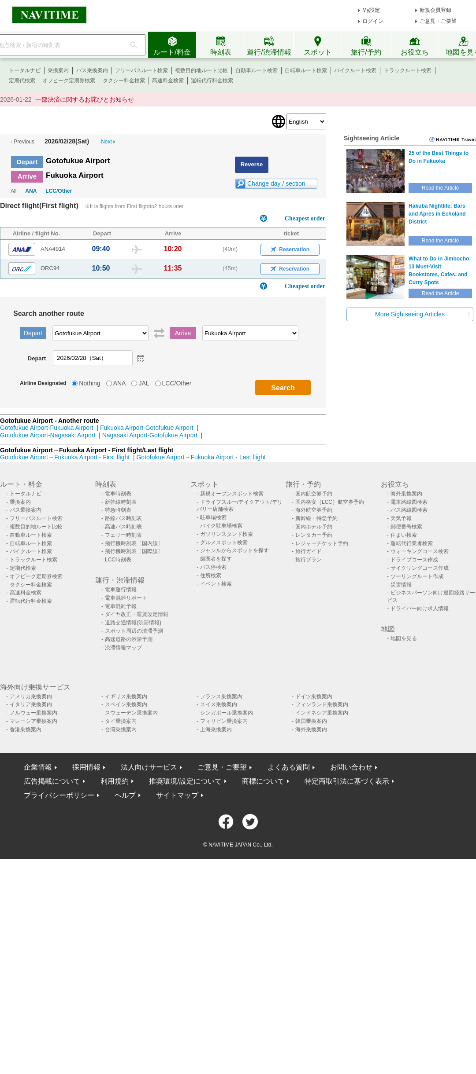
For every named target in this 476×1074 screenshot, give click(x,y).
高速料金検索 (168, 80)
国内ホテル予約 (313, 527)
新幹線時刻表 (121, 502)
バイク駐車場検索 (221, 526)
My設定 (371, 10)
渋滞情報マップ (123, 648)
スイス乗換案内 (218, 704)
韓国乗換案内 (311, 721)
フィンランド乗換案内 (321, 704)
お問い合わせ (351, 767)
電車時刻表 (118, 494)
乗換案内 (58, 70)
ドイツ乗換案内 (313, 696)
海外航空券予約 (313, 510)
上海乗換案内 (216, 729)
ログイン (372, 21)
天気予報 (401, 518)
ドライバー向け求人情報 (419, 608)
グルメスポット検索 (224, 542)
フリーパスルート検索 (141, 70)
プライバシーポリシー (59, 795)
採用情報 (86, 767)
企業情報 (38, 767)
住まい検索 (403, 535)
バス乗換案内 (92, 70)
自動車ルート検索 (256, 70)
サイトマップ (177, 795)
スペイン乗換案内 (126, 704)
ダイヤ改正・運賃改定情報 (136, 614)
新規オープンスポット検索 (232, 494)
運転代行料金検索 (212, 80)
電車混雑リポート (126, 598)
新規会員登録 (435, 10)
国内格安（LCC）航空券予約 (329, 502)
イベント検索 (216, 584)
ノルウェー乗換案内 (33, 713)
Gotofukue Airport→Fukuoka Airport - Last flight (200, 457)
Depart (27, 161)
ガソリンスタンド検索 (226, 534)
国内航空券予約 (313, 494)
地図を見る (403, 638)
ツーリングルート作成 (416, 576)
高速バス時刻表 (123, 527)
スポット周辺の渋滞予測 (134, 631)
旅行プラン (308, 560)
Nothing (89, 383)
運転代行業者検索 (411, 543)
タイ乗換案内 (121, 721)
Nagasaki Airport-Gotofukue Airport (149, 435)
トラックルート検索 (407, 70)
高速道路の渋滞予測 (128, 639)
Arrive (27, 176)
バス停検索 (213, 567)
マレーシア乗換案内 (33, 721)
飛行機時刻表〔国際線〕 (134, 551)
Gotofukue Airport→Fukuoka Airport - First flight (65, 457)
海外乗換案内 (406, 494)
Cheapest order (305, 218)
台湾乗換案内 (121, 729)
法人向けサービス (149, 767)
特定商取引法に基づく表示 (347, 781)
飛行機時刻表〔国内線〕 (134, 543)
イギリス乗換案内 (126, 696)
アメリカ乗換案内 (31, 696)
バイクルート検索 (355, 70)
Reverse (252, 164)
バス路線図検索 (409, 510)
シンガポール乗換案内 (226, 713)
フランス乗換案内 (221, 696)
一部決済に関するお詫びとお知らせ (84, 99)
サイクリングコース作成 (419, 568)
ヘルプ (125, 795)
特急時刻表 (118, 510)
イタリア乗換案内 (31, 704)
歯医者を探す (216, 559)
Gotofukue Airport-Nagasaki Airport (47, 435)
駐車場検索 (213, 517)
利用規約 (114, 781)
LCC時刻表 (118, 560)
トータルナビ (25, 70)
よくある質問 (289, 767)
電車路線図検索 (409, 502)
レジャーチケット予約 (321, 543)
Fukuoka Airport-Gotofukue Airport (146, 427)
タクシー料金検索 (124, 80)
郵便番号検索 (406, 527)
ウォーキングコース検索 (419, 551)
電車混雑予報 (121, 606)
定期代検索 (22, 80)
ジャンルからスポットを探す (234, 550)
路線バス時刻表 (123, 518)
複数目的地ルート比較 (201, 70)
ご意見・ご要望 (438, 21)
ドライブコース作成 (414, 560)
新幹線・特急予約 (316, 518)
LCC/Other (58, 191)
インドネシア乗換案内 (321, 713)
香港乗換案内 (25, 729)
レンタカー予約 (313, 535)
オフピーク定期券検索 (68, 80)
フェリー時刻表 (123, 535)
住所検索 (210, 575)
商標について (263, 781)
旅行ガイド (308, 551)
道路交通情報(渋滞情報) (133, 622)
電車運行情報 (121, 589)
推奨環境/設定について (185, 781)
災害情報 (401, 585)
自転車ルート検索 (306, 70)
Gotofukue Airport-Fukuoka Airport (46, 427)
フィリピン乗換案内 (224, 721)
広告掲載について (52, 781)
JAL (143, 383)
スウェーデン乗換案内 (131, 713)
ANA (31, 191)
